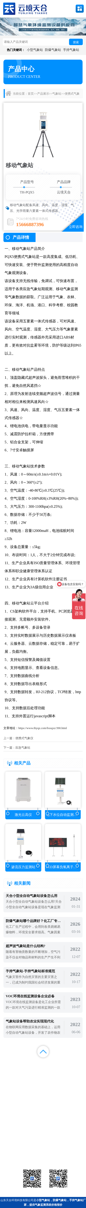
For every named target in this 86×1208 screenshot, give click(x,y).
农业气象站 (70, 1144)
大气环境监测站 (43, 1150)
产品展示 (43, 93)
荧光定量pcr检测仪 (70, 1150)
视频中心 (32, 1069)
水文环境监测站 (16, 1150)
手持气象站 (71, 50)
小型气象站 (35, 50)
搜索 (76, 42)
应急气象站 (22, 747)
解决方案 (75, 1063)
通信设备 (15, 1156)
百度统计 (11, 1075)
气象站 (56, 93)
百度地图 (32, 1075)
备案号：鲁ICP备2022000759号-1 (23, 1129)
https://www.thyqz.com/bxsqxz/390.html (42, 728)
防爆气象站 (53, 50)
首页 (31, 93)
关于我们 (54, 1069)
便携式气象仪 (24, 738)
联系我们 (75, 1069)
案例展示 (11, 1069)
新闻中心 (54, 1063)
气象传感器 (43, 1144)
